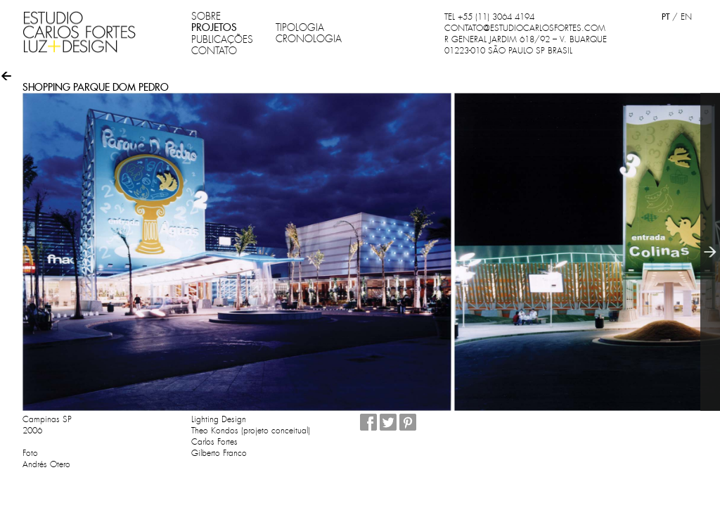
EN (686, 17)
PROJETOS (214, 27)
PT (665, 16)
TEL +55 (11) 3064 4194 (489, 17)
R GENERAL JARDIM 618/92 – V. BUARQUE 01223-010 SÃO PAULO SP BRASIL (525, 45)
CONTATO (214, 50)
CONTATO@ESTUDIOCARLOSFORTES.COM (524, 28)
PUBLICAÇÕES (222, 39)
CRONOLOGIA (309, 38)
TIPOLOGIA (300, 27)
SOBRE (206, 16)
